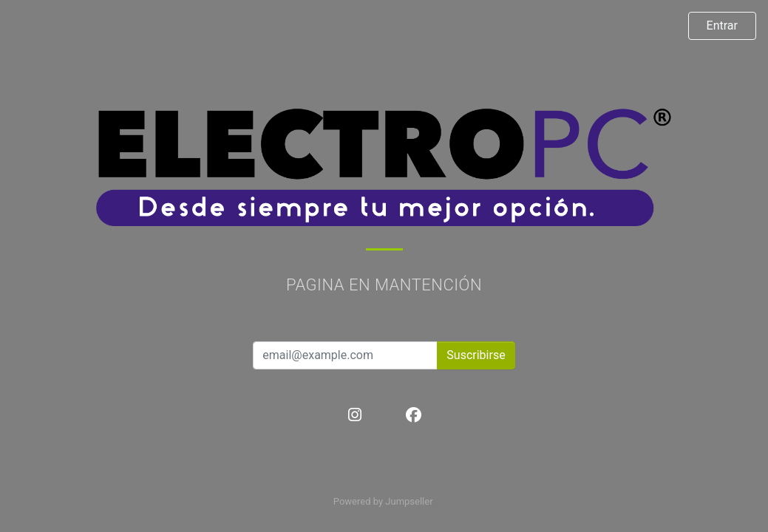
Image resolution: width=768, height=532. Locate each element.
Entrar (722, 25)
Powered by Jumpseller (382, 501)
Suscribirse (475, 355)
